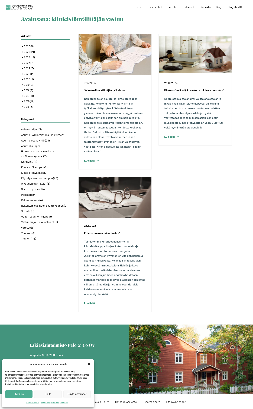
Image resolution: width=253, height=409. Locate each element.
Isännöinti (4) (29, 161)
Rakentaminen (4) (32, 200)
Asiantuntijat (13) (31, 129)
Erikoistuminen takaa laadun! (102, 233)
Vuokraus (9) (28, 233)
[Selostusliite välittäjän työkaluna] (115, 54)
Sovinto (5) (27, 211)
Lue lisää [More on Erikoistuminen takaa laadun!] (89, 303)
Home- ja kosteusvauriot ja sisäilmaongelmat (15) (37, 154)
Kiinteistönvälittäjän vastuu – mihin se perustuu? (194, 90)
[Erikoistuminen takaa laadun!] (115, 197)
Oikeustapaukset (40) (34, 189)
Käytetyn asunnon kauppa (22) (39, 178)
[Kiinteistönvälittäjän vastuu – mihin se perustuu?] (195, 54)
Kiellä (48, 393)
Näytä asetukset (77, 393)
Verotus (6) (27, 227)
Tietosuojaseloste (126, 401)
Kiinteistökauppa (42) (34, 167)
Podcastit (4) (28, 194)
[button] (89, 364)
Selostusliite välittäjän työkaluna (104, 90)
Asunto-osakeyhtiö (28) (35, 140)
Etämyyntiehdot (176, 401)
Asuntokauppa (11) (32, 145)
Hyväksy (19, 393)
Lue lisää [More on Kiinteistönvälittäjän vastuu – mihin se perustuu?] (169, 160)
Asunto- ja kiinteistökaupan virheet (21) (45, 134)
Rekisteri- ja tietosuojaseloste (54, 402)
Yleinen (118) (28, 238)
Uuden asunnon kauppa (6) (37, 216)
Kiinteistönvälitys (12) (34, 172)
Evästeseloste (32, 402)
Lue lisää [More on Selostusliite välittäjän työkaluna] (89, 160)
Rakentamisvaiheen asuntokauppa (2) (44, 205)
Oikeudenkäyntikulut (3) (35, 183)
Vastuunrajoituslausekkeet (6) (39, 222)
